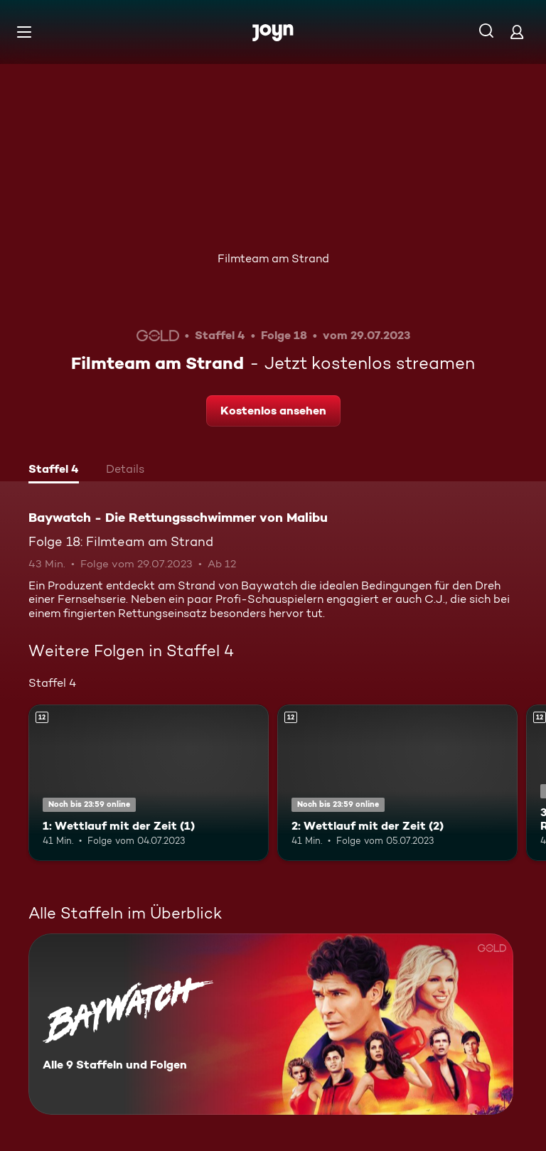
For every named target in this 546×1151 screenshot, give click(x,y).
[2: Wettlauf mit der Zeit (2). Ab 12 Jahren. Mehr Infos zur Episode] (397, 783)
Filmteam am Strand (273, 258)
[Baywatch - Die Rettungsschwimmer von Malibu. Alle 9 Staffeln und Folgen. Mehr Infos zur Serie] (270, 1024)
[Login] (517, 31)
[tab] (54, 470)
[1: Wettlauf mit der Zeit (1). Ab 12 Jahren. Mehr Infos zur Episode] (148, 783)
